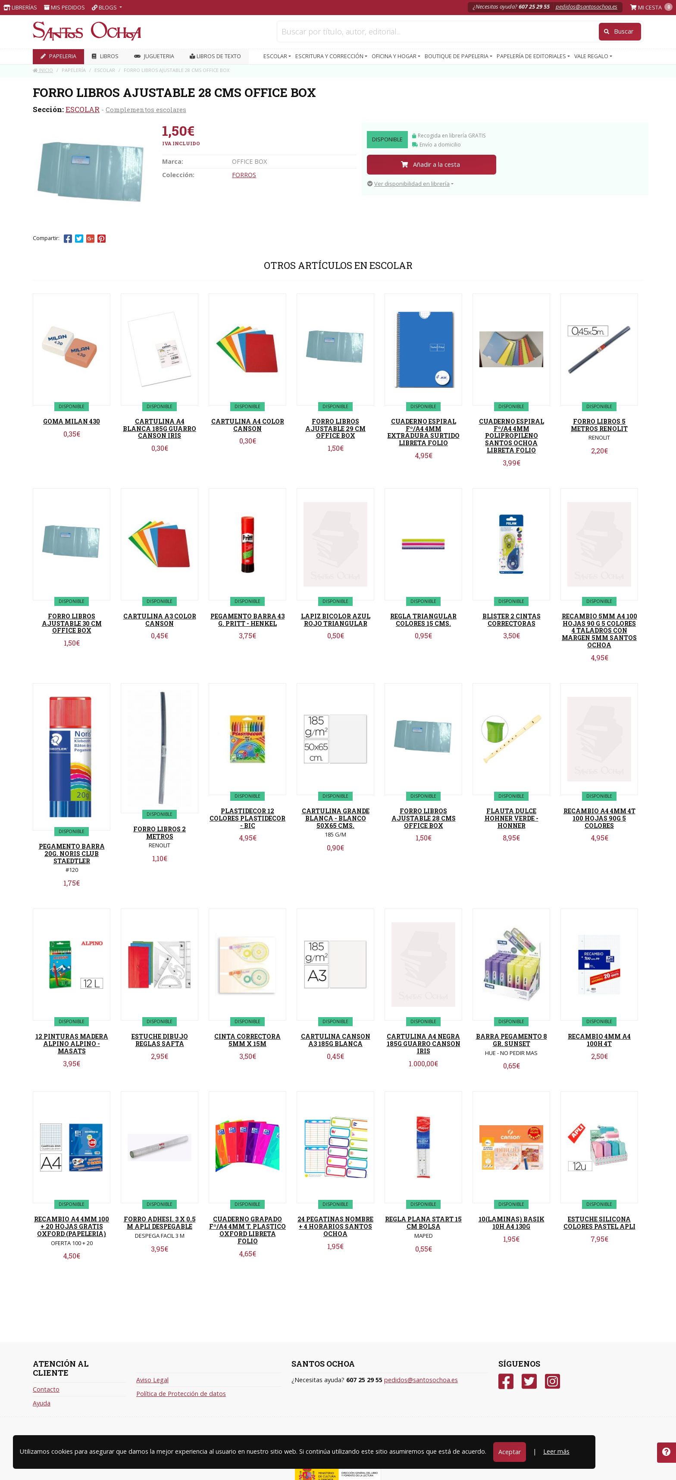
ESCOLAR (83, 109)
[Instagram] (552, 1381)
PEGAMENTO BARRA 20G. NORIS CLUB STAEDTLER (72, 853)
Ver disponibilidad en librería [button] (408, 183)
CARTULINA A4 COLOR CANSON (247, 425)
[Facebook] (505, 1381)
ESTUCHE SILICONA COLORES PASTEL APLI (599, 1222)
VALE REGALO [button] (592, 56)
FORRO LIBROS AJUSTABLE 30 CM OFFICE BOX (72, 623)
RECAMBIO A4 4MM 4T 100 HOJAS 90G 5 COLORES (599, 818)
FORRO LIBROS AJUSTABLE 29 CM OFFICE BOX (335, 428)
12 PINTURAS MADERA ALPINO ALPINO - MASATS (71, 1043)
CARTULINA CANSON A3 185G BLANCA (335, 1040)
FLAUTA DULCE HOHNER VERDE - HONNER (511, 818)
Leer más (556, 1451)
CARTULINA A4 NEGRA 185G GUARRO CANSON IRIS (423, 1043)
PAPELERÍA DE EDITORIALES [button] (532, 56)
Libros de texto (215, 56)
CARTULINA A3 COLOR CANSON (159, 620)
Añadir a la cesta (430, 164)
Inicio (43, 70)
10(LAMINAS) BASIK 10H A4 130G (512, 1222)
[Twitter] (529, 1381)
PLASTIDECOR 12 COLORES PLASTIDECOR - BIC (247, 818)
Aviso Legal (152, 1380)
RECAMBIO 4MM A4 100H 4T (599, 1040)
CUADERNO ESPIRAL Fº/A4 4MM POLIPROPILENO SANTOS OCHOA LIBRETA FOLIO (511, 435)
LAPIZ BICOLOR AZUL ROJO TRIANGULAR (335, 620)
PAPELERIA (58, 56)
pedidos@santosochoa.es (586, 6)
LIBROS (105, 56)
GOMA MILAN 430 (71, 421)
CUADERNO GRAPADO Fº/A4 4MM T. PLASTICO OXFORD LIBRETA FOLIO (247, 1230)
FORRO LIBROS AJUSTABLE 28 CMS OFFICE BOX (423, 818)
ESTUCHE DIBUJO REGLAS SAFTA (159, 1040)
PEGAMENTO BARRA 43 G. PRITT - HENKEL (247, 620)
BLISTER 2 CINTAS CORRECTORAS (511, 620)
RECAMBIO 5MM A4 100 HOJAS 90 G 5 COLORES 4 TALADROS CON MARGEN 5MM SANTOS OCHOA (599, 630)
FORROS (244, 175)
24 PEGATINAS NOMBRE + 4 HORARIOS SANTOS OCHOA (335, 1226)
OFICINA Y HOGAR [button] (395, 56)
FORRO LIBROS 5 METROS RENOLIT (599, 425)
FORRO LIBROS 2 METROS (159, 832)
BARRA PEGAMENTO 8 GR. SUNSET (511, 1040)
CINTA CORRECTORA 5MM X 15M (247, 1040)
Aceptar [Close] (509, 1452)
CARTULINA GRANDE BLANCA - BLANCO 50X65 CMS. (335, 818)
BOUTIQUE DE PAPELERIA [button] (457, 56)
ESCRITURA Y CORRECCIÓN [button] (330, 56)
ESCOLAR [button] (275, 56)
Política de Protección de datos (181, 1393)
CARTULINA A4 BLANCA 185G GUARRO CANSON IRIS (159, 428)
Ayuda (41, 1403)
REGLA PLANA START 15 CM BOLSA (423, 1222)
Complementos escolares (146, 109)
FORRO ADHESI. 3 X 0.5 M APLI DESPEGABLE (160, 1222)
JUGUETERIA (154, 56)
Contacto (46, 1389)
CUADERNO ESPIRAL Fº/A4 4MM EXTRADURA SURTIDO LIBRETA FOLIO (424, 432)
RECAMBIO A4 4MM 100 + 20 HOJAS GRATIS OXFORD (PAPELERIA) (71, 1226)
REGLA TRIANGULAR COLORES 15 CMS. (423, 620)
